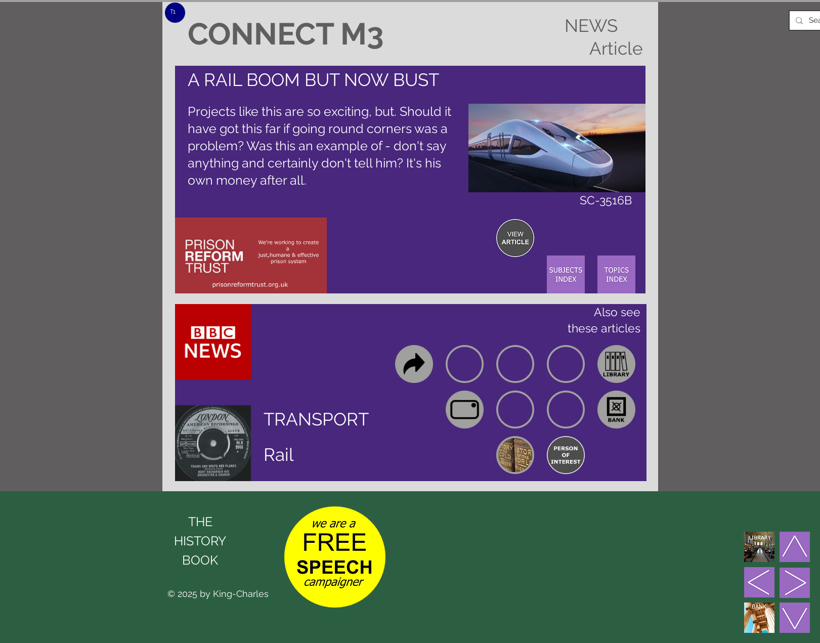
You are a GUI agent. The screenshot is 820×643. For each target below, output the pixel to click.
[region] (515, 238)
